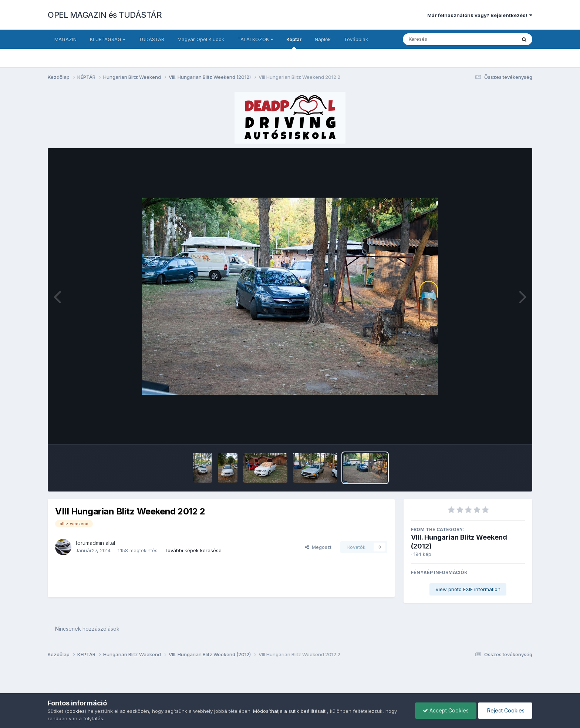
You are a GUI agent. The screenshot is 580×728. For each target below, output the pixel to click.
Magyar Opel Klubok (201, 39)
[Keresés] (439, 39)
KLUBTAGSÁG (107, 39)
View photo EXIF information (467, 589)
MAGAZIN (65, 39)
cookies (76, 711)
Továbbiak (356, 39)
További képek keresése (193, 550)
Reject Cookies (505, 710)
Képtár (293, 42)
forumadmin (89, 543)
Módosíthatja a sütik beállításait (289, 711)
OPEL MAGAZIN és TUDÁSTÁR (105, 15)
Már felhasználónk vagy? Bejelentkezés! (479, 15)
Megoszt (318, 547)
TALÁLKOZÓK (255, 39)
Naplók (323, 39)
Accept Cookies (446, 710)
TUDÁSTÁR (151, 39)
